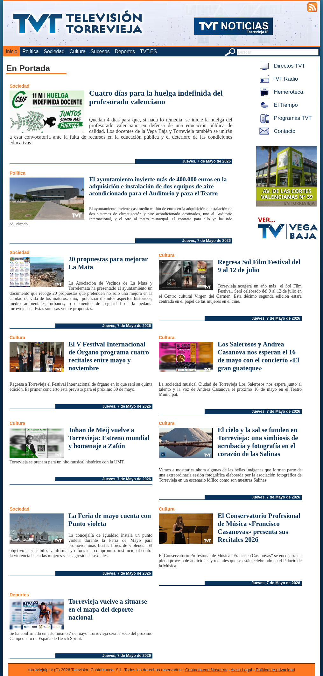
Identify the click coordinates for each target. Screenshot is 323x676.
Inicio (11, 51)
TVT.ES (148, 51)
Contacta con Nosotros (206, 669)
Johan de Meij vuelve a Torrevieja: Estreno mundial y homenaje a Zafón (109, 438)
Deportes (125, 51)
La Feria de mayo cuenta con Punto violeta (109, 519)
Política (30, 51)
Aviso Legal (241, 669)
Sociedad (54, 51)
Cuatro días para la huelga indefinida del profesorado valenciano (156, 97)
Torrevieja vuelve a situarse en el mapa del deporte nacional (107, 609)
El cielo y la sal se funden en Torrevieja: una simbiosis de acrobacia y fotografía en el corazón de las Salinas (258, 442)
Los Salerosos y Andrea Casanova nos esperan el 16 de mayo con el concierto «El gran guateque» (258, 356)
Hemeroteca (280, 92)
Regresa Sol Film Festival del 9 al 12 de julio (259, 266)
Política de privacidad (275, 669)
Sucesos (100, 51)
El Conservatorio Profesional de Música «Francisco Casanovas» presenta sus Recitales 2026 (259, 527)
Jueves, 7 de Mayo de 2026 (206, 161)
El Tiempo (277, 105)
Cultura (78, 51)
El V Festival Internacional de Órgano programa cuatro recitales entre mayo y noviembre (108, 356)
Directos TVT (281, 66)
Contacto (276, 131)
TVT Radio (277, 79)
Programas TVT (284, 118)
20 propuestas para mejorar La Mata (108, 263)
